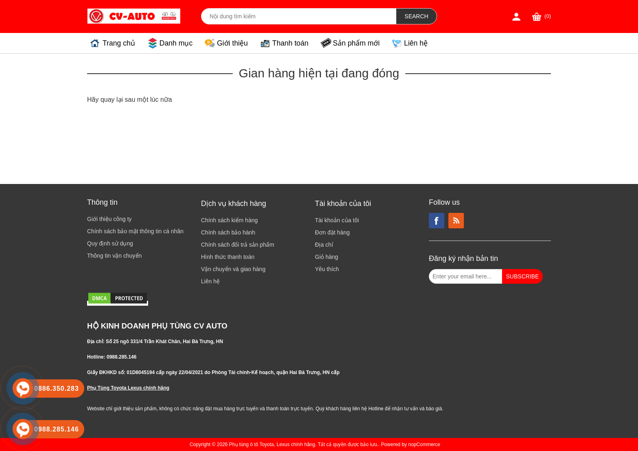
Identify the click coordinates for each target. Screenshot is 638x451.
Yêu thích (327, 269)
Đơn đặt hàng (332, 232)
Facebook (436, 220)
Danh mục (176, 43)
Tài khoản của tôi (337, 220)
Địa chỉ (324, 244)
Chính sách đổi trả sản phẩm (237, 244)
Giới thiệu (232, 43)
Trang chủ (119, 43)
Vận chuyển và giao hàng (233, 269)
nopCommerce (424, 444)
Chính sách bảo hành (228, 232)
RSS (456, 220)
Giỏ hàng (326, 257)
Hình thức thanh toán (227, 257)
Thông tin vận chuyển (114, 255)
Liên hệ (416, 43)
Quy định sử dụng (110, 243)
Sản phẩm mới (356, 43)
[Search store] (298, 16)
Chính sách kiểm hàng (229, 220)
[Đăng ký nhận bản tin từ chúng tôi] (465, 276)
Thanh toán (290, 43)
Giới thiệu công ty (109, 219)
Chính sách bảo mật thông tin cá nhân (135, 231)
